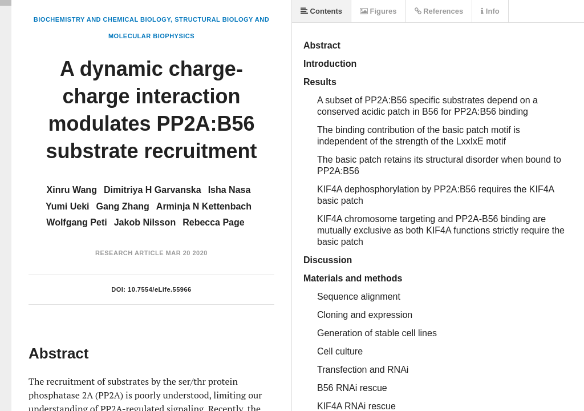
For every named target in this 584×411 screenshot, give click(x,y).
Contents (321, 11)
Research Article (129, 252)
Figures (378, 11)
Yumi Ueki (67, 206)
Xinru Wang (72, 190)
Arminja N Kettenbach (204, 206)
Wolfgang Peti (76, 222)
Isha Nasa (229, 190)
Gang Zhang (122, 206)
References (439, 11)
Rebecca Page (213, 222)
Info (490, 11)
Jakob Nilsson (145, 222)
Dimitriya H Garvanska (152, 190)
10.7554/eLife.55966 (160, 289)
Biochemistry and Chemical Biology (102, 19)
